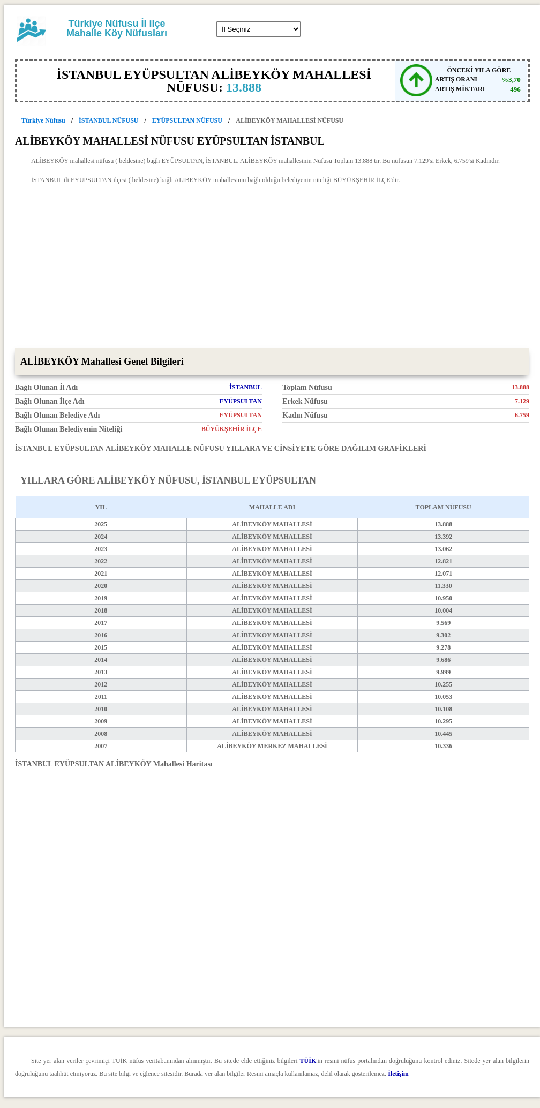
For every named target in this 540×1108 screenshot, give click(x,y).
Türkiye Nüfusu (43, 120)
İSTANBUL (245, 387)
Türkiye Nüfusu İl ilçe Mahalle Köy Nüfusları (116, 28)
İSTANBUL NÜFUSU (108, 120)
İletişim (398, 1073)
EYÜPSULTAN (240, 401)
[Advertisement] (272, 268)
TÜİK (308, 1061)
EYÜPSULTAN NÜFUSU (187, 120)
